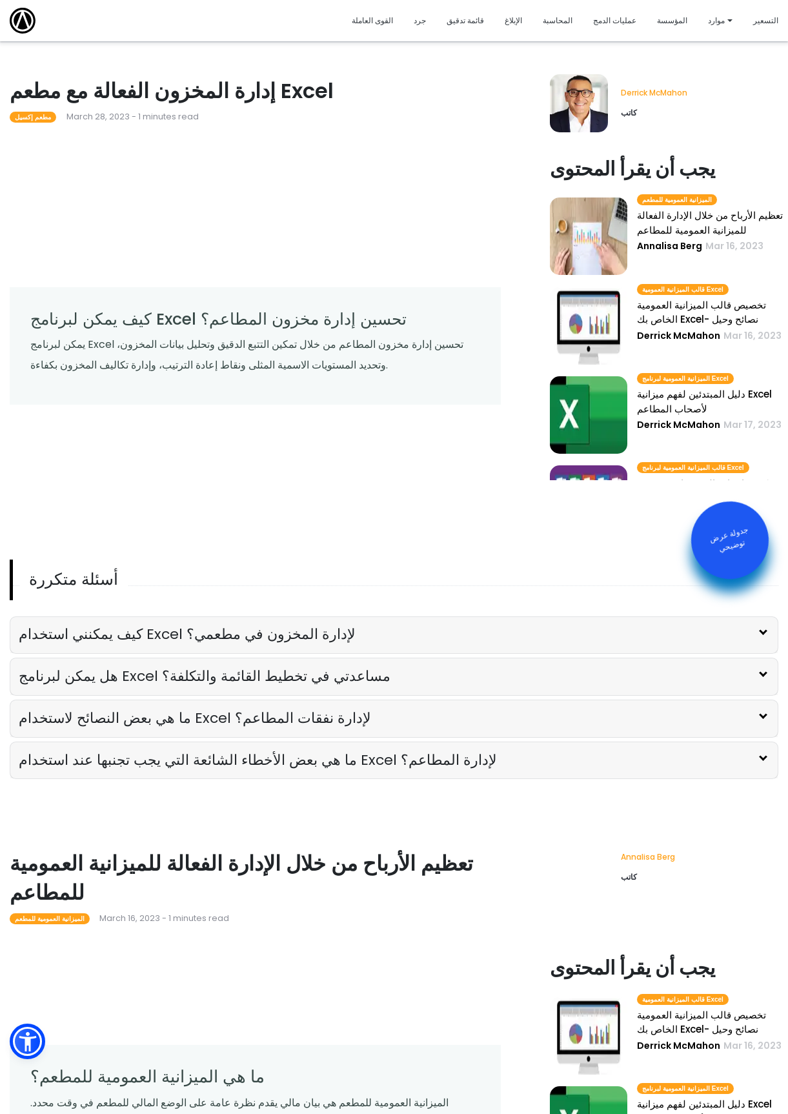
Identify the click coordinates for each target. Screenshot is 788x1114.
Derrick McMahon (654, 92)
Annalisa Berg (648, 856)
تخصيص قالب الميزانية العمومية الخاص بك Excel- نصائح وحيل (701, 312)
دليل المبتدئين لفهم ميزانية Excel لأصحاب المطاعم (704, 401)
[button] (27, 1041)
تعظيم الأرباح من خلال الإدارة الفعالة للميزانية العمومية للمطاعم (710, 222)
